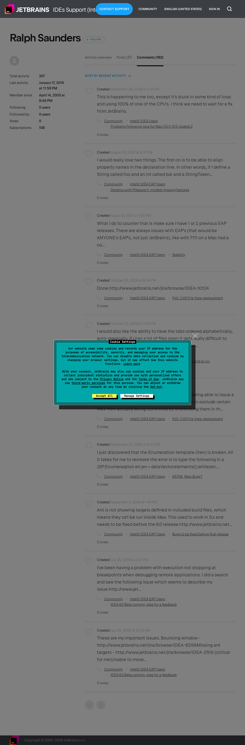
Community (148, 9)
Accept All (104, 396)
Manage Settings (136, 396)
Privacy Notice (111, 379)
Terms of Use (149, 379)
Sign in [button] (214, 9)
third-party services (88, 383)
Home (27, 9)
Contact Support (114, 9)
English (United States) (183, 9)
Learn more (131, 364)
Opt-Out (156, 387)
